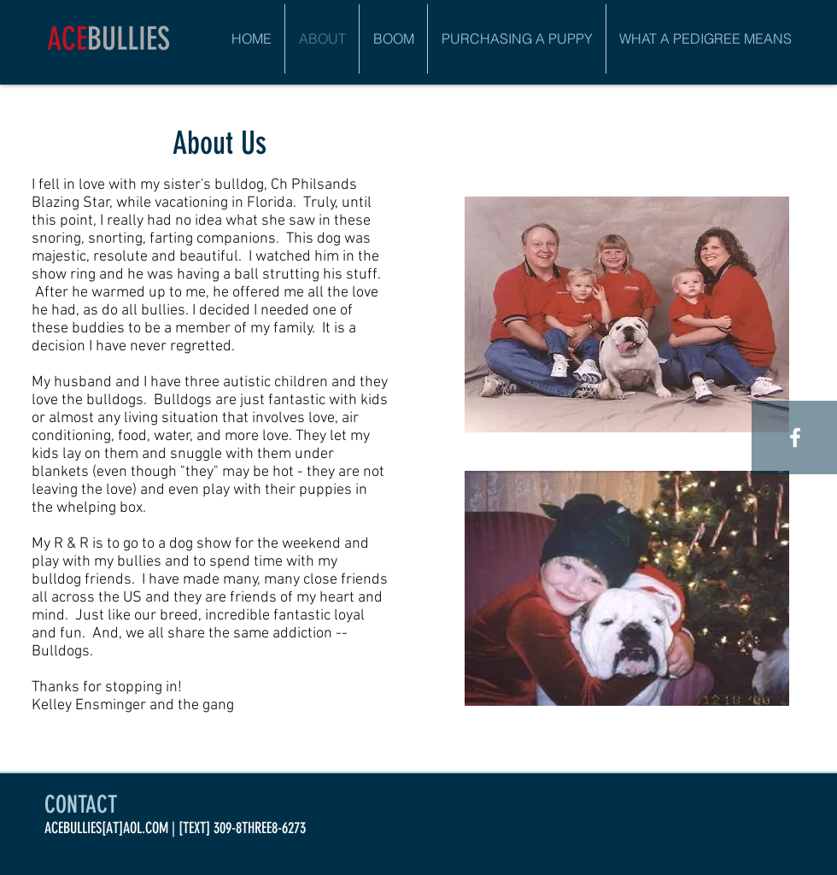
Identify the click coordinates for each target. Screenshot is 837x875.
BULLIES (128, 38)
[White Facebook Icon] (795, 437)
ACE (67, 38)
